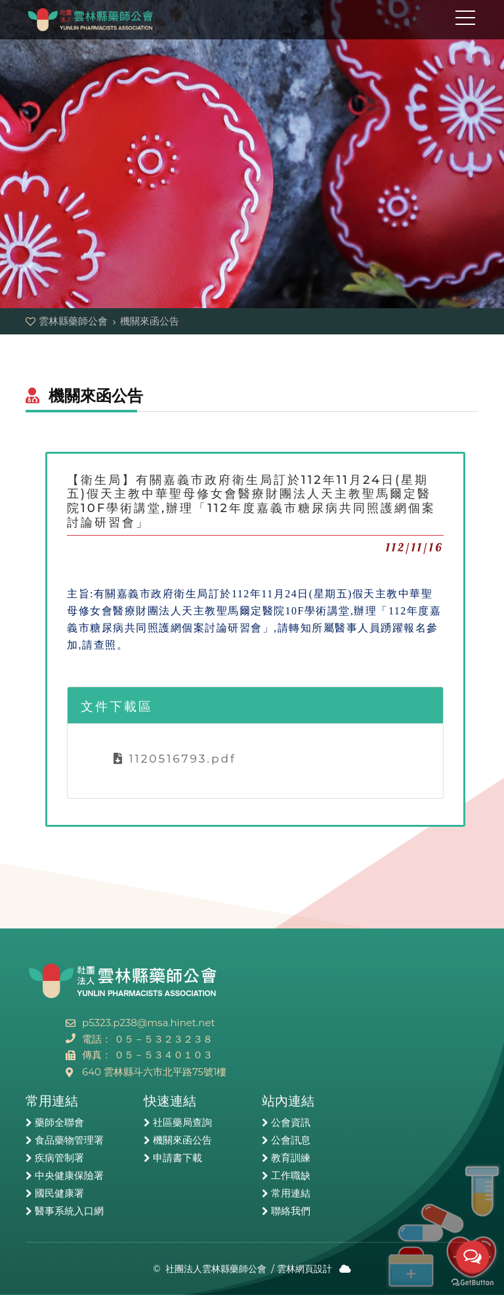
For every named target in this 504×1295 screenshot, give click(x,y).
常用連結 (290, 1193)
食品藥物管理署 (69, 1140)
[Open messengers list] (472, 1257)
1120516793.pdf (175, 758)
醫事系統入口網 (69, 1211)
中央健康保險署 (69, 1176)
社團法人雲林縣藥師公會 (215, 1269)
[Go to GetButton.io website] (473, 1282)
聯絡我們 (290, 1211)
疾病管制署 (59, 1158)
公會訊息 (290, 1140)
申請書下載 (177, 1158)
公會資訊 (290, 1122)
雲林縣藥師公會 (91, 20)
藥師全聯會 (59, 1122)
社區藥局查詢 (182, 1122)
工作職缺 (290, 1176)
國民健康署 (59, 1193)
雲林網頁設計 (304, 1269)
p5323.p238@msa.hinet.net (148, 1022)
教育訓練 (290, 1158)
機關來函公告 (182, 1140)
